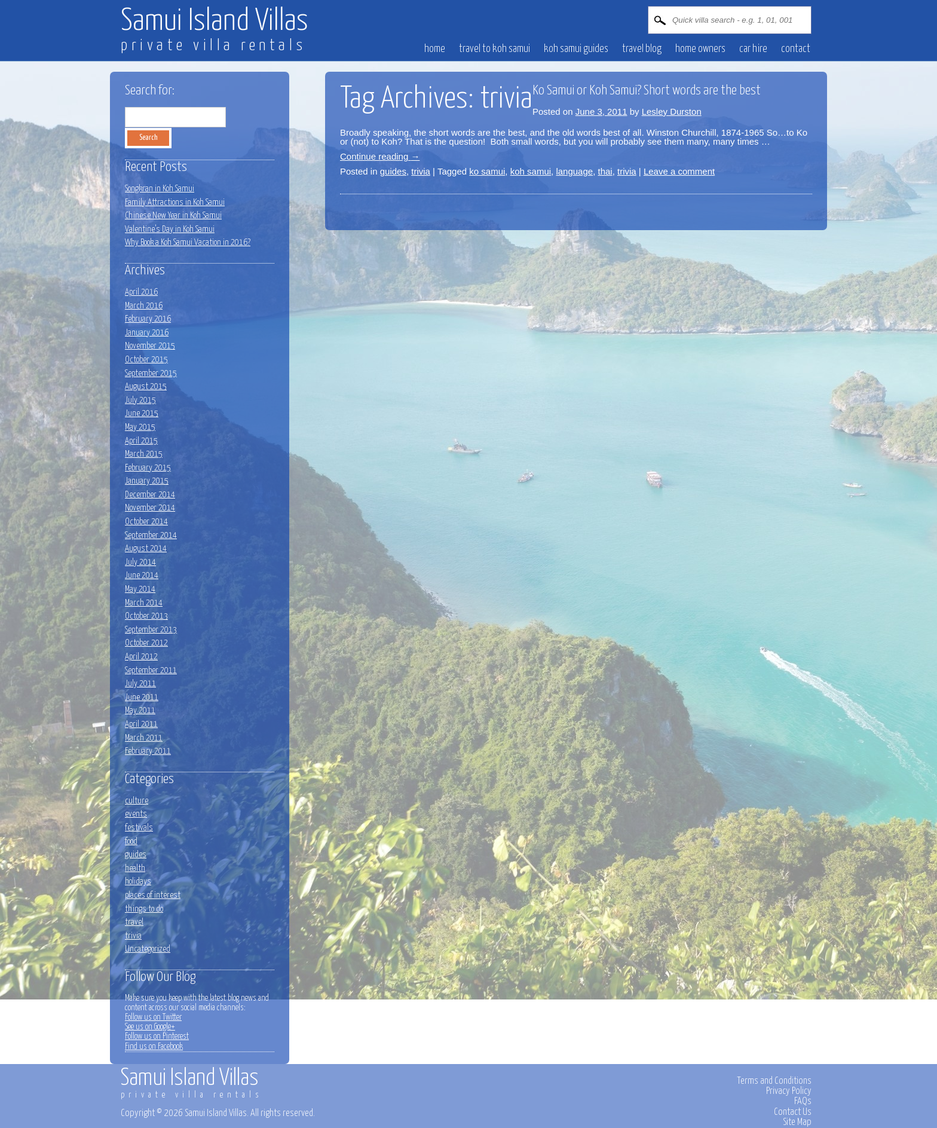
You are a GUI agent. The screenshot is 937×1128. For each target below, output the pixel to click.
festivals (139, 827)
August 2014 (146, 548)
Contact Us (793, 1112)
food (131, 841)
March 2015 (144, 454)
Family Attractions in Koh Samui (175, 202)
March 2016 (144, 305)
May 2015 (140, 427)
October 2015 (146, 359)
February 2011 (148, 751)
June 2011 (141, 697)
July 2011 (140, 683)
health (135, 868)
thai (605, 171)
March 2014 (144, 602)
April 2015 (141, 440)
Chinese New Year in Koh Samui (173, 215)
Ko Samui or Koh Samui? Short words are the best (646, 90)
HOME (434, 49)
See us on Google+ (150, 1027)
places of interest (152, 895)
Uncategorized (147, 948)
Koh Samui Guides (576, 49)
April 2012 (141, 656)
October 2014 (146, 521)
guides (393, 171)
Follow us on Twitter (153, 1017)
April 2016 (141, 292)
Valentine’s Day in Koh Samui (170, 229)
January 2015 (147, 480)
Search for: (149, 90)
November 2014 (150, 507)
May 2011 (140, 710)
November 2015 (150, 345)
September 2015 (151, 373)
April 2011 (141, 724)
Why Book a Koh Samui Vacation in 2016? (187, 242)
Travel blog (642, 49)
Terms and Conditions (774, 1081)
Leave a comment (679, 171)
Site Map (797, 1122)
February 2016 (148, 318)
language (574, 171)
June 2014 (141, 575)
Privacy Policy (789, 1091)
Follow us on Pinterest (157, 1036)
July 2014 (140, 562)
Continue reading (379, 156)
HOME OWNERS (700, 49)
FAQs (803, 1101)
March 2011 (144, 737)
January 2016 (147, 332)
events (136, 813)
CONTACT (795, 49)
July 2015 (140, 400)
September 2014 (151, 535)
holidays (138, 881)
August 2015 (146, 386)
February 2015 (148, 467)
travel (134, 922)
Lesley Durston (672, 111)
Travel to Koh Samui (494, 49)
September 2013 (151, 629)
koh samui (530, 171)
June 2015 (141, 413)
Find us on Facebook (154, 1047)
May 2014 (140, 589)
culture (136, 800)
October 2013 (146, 616)
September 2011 (151, 670)
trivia (420, 171)
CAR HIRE (753, 49)
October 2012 (146, 642)
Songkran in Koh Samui (159, 188)
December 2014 (150, 494)
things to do (144, 908)
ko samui (487, 171)
